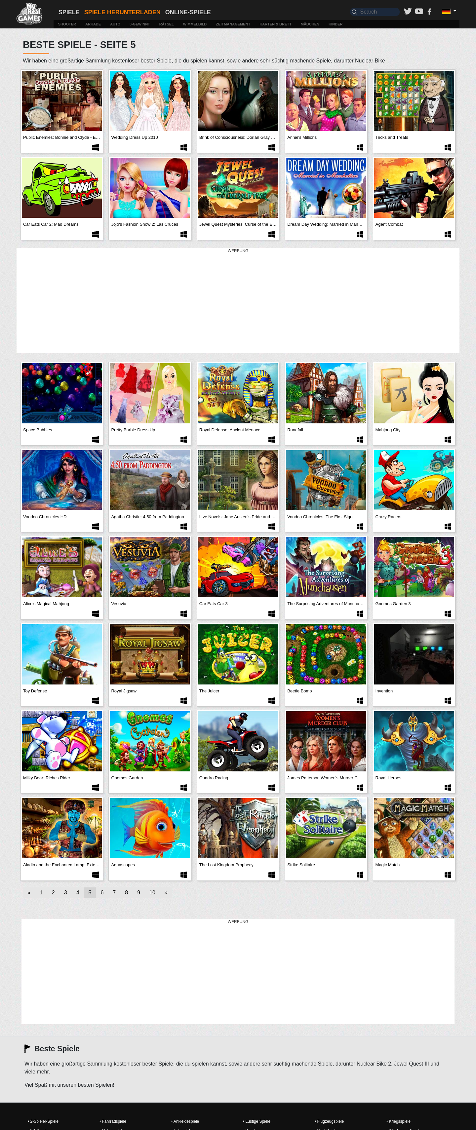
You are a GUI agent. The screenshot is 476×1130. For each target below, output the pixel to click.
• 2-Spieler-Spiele (43, 1121)
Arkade (93, 24)
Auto (115, 24)
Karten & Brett (275, 24)
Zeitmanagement (233, 24)
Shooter (67, 24)
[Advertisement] (238, 301)
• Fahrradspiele (112, 1121)
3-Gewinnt (140, 24)
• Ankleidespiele (185, 1121)
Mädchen (310, 24)
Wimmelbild (195, 24)
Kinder (335, 24)
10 (152, 892)
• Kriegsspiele (398, 1121)
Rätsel (166, 24)
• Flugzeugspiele (329, 1121)
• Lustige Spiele (256, 1121)
